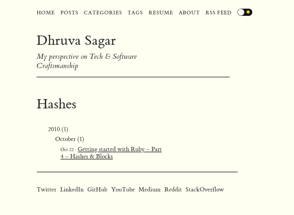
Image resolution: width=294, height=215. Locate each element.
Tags (135, 13)
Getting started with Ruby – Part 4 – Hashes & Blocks (111, 152)
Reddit (173, 189)
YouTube (123, 189)
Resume (161, 13)
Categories (103, 13)
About (189, 13)
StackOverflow (205, 189)
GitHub (97, 189)
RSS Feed (219, 13)
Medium (150, 189)
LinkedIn (72, 189)
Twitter (46, 189)
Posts (69, 13)
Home (46, 13)
